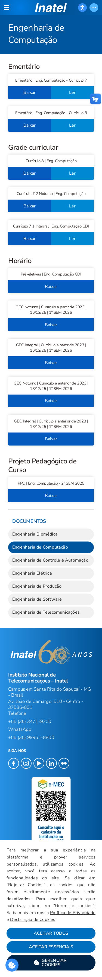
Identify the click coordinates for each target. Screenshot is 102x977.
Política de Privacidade (72, 913)
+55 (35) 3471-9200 (29, 721)
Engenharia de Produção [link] (36, 586)
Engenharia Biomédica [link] (35, 534)
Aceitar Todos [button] (51, 933)
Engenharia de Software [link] (37, 599)
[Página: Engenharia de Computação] (51, 27)
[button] (51, 7)
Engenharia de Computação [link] (40, 547)
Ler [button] (72, 92)
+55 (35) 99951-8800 (31, 737)
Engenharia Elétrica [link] (32, 573)
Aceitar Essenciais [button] (51, 947)
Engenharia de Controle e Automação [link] (50, 560)
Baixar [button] (29, 92)
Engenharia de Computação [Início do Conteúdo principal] (36, 34)
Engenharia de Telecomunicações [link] (46, 612)
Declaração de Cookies (32, 919)
